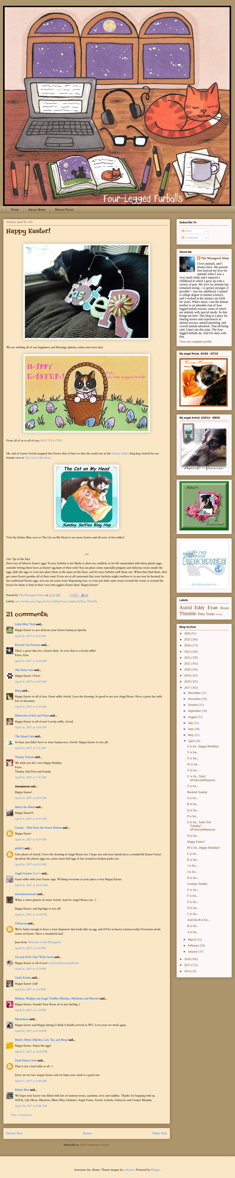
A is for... (193, 932)
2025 (187, 639)
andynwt (129, 1170)
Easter (47, 601)
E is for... (192, 902)
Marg (18, 691)
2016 (187, 959)
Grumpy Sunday (197, 883)
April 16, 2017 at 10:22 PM (31, 1052)
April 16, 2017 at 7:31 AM (30, 748)
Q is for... (193, 810)
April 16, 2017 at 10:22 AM (31, 885)
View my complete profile (195, 341)
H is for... (193, 877)
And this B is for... (198, 919)
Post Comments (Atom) (95, 1145)
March (192, 939)
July (191, 723)
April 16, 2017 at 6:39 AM (30, 707)
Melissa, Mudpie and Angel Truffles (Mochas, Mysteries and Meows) (57, 999)
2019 (187, 675)
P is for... (192, 816)
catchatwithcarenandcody (63, 963)
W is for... (193, 764)
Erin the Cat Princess (28, 645)
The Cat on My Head (38, 458)
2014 (187, 971)
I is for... (192, 871)
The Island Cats (24, 736)
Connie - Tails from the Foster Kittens (38, 828)
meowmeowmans (25, 894)
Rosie (224, 608)
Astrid (24, 601)
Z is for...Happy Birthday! (203, 746)
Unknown (21, 923)
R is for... (193, 804)
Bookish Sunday (197, 792)
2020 (187, 669)
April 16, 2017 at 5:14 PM (30, 1010)
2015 (187, 965)
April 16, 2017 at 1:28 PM (30, 948)
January (193, 951)
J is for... (192, 865)
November (195, 698)
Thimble (92, 601)
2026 (187, 633)
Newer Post (14, 1133)
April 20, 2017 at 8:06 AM (31, 1106)
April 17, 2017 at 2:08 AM (30, 1081)
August (193, 717)
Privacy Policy (64, 209)
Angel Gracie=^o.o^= (28, 873)
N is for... (193, 835)
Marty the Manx (25, 807)
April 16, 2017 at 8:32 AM (30, 864)
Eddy (55, 601)
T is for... (192, 786)
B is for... (193, 925)
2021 (187, 663)
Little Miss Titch (25, 624)
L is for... (192, 853)
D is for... (193, 908)
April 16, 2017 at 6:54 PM (30, 1031)
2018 (187, 681)
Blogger (155, 1170)
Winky (219, 614)
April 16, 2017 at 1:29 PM (30, 969)
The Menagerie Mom (215, 258)
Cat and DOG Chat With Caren (34, 957)
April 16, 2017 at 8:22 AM (30, 819)
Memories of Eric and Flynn (32, 716)
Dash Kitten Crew (26, 1061)
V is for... (193, 770)
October (193, 704)
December (194, 692)
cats (32, 601)
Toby (201, 614)
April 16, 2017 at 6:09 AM (30, 682)
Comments (190, 237)
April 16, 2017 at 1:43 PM (30, 989)
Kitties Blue (22, 1090)
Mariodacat (22, 1019)
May (191, 735)
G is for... (193, 889)
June (191, 729)
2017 (187, 687)
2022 (187, 657)
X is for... (193, 758)
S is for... (192, 798)
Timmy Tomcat (24, 757)
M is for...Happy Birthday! (203, 847)
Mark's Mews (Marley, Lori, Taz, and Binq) (41, 1040)
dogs (39, 601)
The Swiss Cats (24, 670)
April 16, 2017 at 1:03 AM (30, 636)
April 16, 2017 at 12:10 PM (31, 915)
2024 (187, 645)
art (17, 601)
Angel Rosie (36, 209)
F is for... (192, 895)
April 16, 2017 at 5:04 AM (30, 661)
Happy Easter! (196, 841)
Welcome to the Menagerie (44, 942)
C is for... (193, 913)
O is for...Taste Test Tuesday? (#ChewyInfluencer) (201, 826)
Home (15, 209)
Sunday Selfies (120, 453)
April (191, 741)
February (194, 945)
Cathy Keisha (23, 978)
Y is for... (193, 752)
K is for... (193, 859)
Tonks (210, 614)
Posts (187, 231)
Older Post (159, 1133)
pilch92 (19, 848)
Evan (63, 601)
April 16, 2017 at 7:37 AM (30, 777)
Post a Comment (21, 1115)
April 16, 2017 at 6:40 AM (30, 727)
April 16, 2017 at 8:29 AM (30, 840)
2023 (187, 651)
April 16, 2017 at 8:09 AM (30, 798)
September (195, 710)
